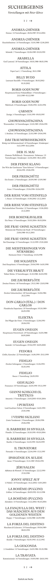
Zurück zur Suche (25, 579)
